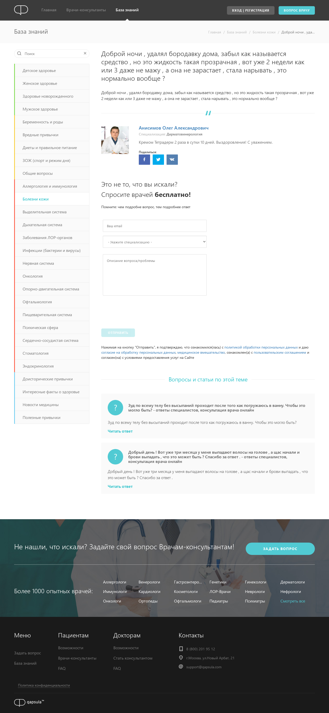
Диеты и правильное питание (50, 147)
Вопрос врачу (297, 10)
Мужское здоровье (40, 109)
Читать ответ (120, 431)
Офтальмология (37, 301)
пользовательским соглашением (280, 352)
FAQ (62, 668)
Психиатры (255, 601)
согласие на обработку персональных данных (138, 352)
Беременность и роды (43, 121)
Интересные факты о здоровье (51, 391)
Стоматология (36, 353)
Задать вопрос (27, 652)
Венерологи (149, 581)
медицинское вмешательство (201, 352)
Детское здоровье (39, 70)
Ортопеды (148, 601)
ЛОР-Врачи (220, 591)
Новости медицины (41, 404)
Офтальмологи (187, 601)
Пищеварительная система (47, 314)
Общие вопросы (38, 173)
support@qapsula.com (204, 666)
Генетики (217, 581)
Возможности (70, 647)
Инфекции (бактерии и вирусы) (52, 250)
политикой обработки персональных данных (261, 347)
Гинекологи (255, 581)
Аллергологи (114, 581)
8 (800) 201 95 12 (200, 648)
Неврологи (255, 591)
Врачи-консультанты (86, 9)
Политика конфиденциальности (44, 685)
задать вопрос (280, 547)
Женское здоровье (40, 83)
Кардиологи (149, 591)
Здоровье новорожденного (48, 96)
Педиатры (218, 601)
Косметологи (186, 591)
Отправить (118, 333)
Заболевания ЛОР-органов (47, 237)
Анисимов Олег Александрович (173, 127)
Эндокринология (38, 366)
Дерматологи (292, 581)
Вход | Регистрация (250, 10)
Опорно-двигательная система (51, 288)
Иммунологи (115, 591)
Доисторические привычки (48, 378)
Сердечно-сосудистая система (50, 340)
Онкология (33, 276)
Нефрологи (290, 591)
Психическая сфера (40, 327)
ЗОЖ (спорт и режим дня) (46, 160)
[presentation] (142, 311)
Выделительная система (45, 211)
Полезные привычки (41, 417)
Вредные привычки (40, 134)
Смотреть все (292, 601)
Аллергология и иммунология (50, 186)
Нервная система (38, 263)
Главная (49, 9)
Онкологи (112, 601)
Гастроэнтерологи (188, 581)
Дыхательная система (42, 224)
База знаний (127, 9)
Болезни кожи (264, 32)
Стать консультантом (132, 658)
